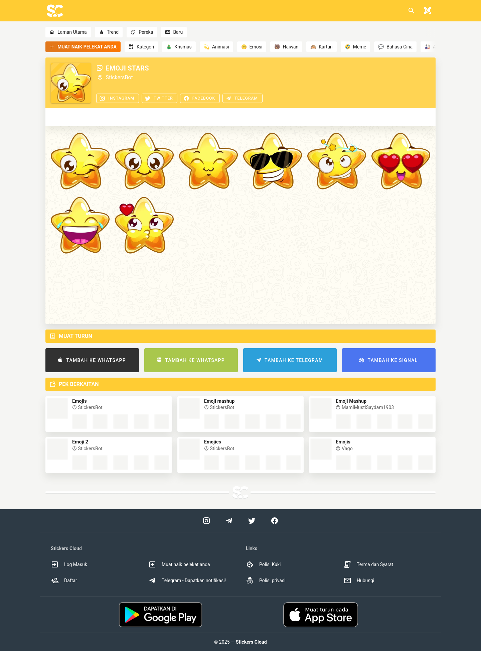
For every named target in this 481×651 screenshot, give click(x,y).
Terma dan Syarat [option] (368, 564)
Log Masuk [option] (69, 564)
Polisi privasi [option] (266, 580)
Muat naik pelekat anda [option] (179, 564)
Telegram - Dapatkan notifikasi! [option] (187, 580)
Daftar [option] (64, 580)
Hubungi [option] (358, 580)
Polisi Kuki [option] (263, 564)
